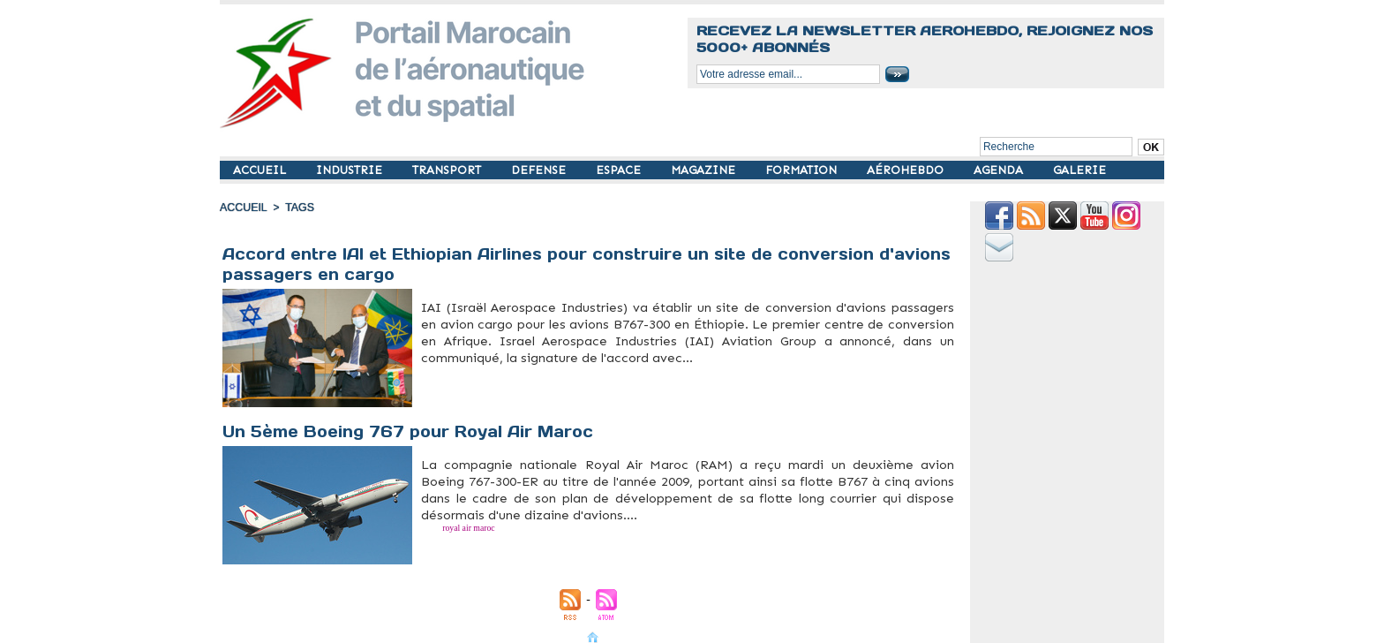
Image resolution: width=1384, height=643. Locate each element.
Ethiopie (460, 368)
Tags (297, 207)
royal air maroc (451, 525)
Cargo (441, 368)
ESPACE (620, 170)
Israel (487, 368)
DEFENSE (540, 170)
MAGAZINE (705, 170)
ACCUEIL (261, 170)
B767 (426, 368)
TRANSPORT (448, 170)
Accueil (243, 207)
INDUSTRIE (351, 170)
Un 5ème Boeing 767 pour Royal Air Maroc (410, 431)
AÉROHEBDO (907, 170)
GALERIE (1079, 170)
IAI (474, 368)
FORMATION (802, 170)
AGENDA (1000, 170)
